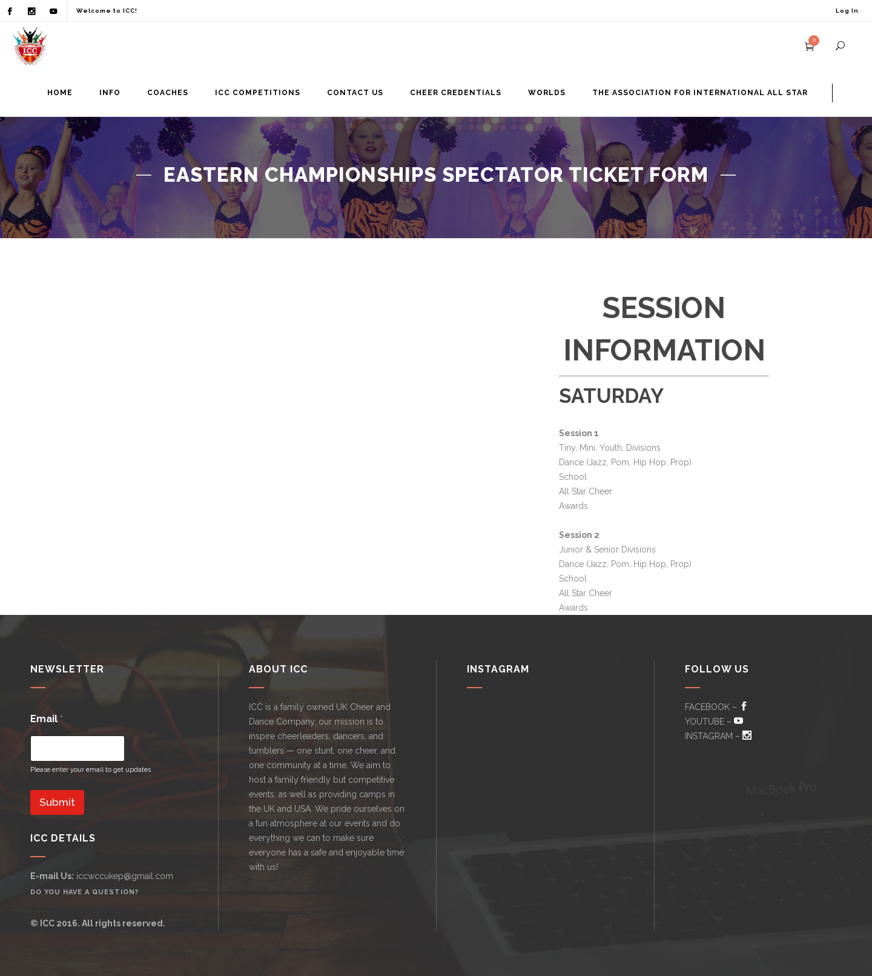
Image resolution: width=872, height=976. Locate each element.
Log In (847, 10)
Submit (57, 802)
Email (46, 719)
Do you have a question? (84, 892)
